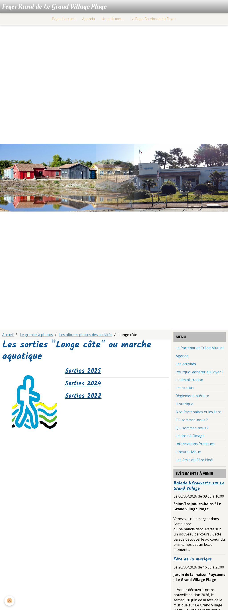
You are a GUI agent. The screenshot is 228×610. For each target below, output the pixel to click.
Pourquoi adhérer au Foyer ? (199, 371)
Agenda (88, 18)
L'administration (189, 379)
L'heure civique (188, 451)
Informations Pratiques (195, 443)
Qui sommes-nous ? (192, 427)
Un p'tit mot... (113, 18)
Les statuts (185, 387)
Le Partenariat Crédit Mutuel (200, 347)
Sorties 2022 (83, 396)
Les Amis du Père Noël (194, 459)
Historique (184, 403)
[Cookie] (9, 601)
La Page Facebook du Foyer (153, 18)
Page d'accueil (63, 18)
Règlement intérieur (192, 395)
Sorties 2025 (83, 371)
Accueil (8, 334)
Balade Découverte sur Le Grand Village (198, 486)
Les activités (186, 363)
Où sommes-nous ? (192, 419)
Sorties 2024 (83, 384)
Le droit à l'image (190, 435)
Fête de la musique (192, 559)
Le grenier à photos (36, 334)
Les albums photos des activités (85, 334)
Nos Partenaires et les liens (199, 411)
